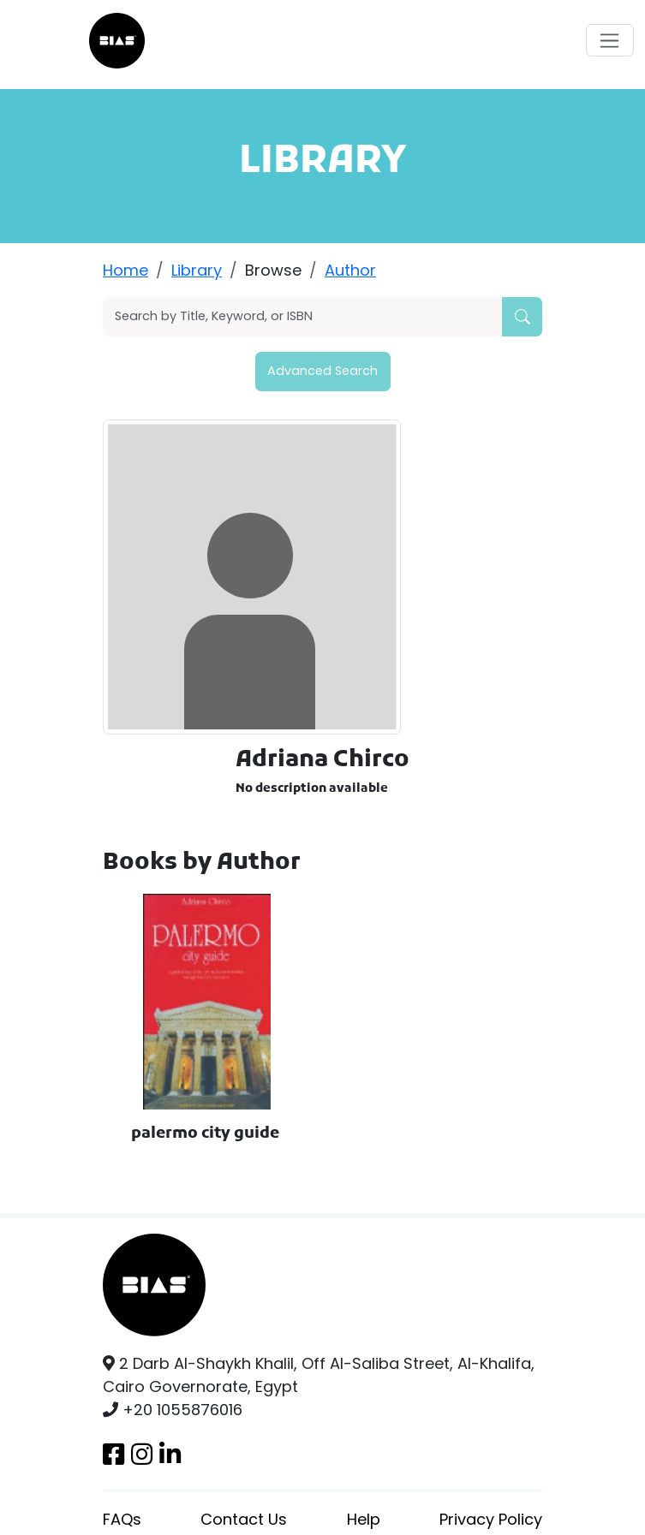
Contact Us (243, 1519)
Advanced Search (322, 370)
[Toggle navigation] (610, 40)
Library (196, 270)
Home (125, 270)
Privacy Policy (490, 1519)
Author (350, 270)
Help (363, 1519)
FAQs (122, 1519)
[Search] (303, 316)
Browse (273, 270)
